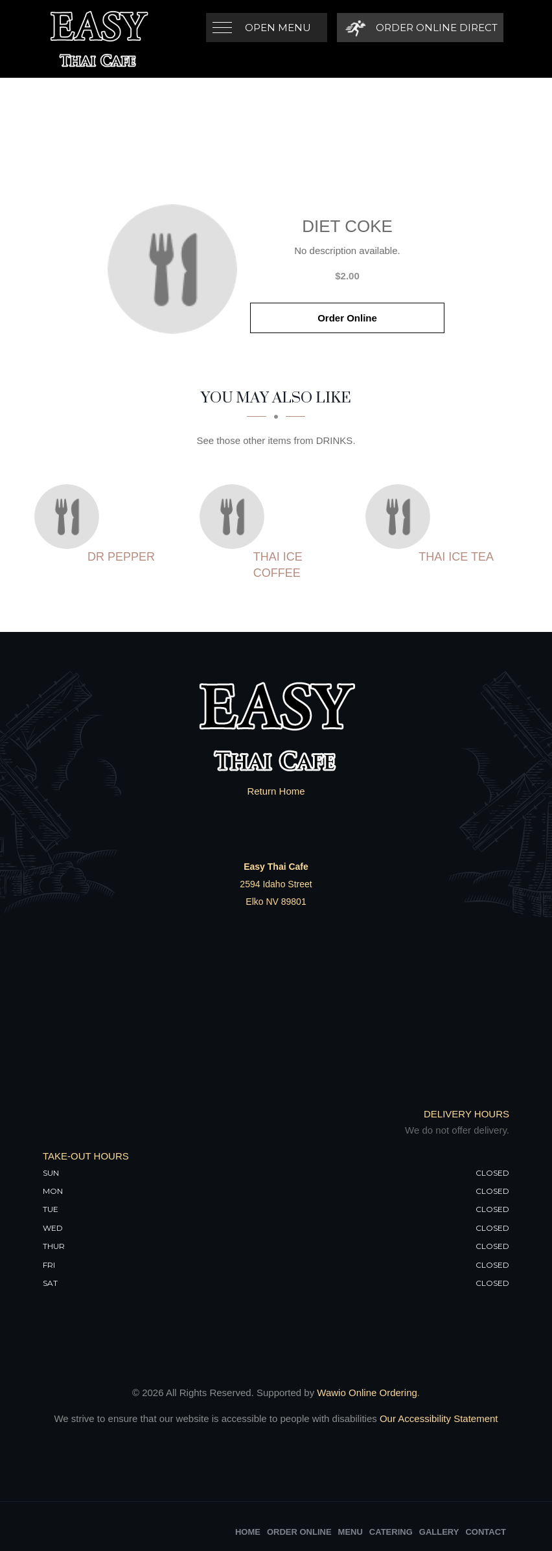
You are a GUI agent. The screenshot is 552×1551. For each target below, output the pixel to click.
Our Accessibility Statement (437, 1418)
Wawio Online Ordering (367, 1392)
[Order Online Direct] (419, 27)
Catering (391, 1532)
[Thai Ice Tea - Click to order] (401, 516)
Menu (350, 1532)
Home (247, 1532)
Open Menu (278, 27)
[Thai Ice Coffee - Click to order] (235, 516)
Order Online (347, 317)
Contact (485, 1532)
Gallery (439, 1532)
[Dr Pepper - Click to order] (70, 516)
